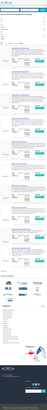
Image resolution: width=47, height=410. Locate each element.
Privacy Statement (34, 408)
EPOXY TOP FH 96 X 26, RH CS (19, 207)
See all (43, 306)
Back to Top (4, 271)
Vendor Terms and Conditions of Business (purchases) (16, 408)
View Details (5, 61)
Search (42, 10)
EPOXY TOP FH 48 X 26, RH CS (19, 142)
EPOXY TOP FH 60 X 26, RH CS (19, 163)
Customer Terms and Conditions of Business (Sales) (26, 407)
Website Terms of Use (8, 407)
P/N (6, 43)
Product (10, 43)
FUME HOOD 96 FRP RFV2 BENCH (20, 118)
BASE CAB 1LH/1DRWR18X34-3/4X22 (21, 248)
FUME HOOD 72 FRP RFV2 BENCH (20, 95)
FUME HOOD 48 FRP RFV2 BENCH (20, 48)
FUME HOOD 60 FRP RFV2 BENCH (20, 71)
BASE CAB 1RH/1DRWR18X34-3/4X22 (21, 229)
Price (15, 43)
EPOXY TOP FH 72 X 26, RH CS (19, 185)
